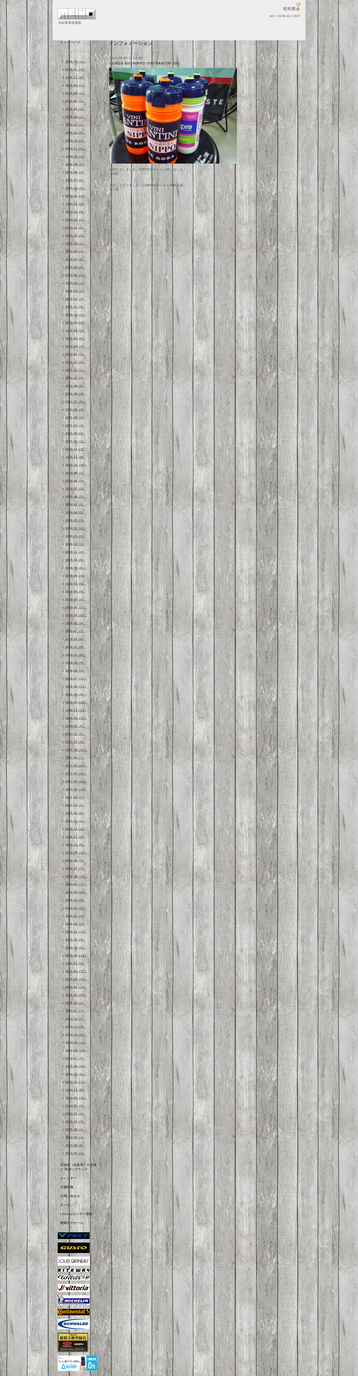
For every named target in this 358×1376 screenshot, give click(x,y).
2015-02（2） (75, 1002)
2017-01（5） (75, 820)
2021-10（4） (75, 377)
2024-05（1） (75, 196)
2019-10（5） (75, 559)
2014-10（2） (75, 1034)
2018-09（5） (75, 662)
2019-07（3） (75, 583)
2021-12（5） (75, 362)
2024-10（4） (75, 156)
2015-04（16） (76, 987)
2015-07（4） (75, 963)
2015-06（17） (76, 971)
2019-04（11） (76, 607)
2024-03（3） (75, 203)
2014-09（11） (76, 1042)
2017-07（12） (76, 773)
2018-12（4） (75, 639)
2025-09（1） (75, 85)
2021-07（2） (75, 401)
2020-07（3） (75, 488)
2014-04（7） (75, 1082)
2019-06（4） (75, 591)
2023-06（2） (75, 267)
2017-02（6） (75, 813)
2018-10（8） (75, 654)
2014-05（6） (75, 1074)
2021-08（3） (75, 393)
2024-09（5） (75, 164)
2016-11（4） (75, 836)
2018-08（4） (75, 670)
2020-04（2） (75, 512)
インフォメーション (75, 51)
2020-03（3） (75, 520)
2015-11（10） (76, 931)
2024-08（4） (75, 172)
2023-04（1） (75, 283)
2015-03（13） (76, 995)
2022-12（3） (75, 298)
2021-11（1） (75, 370)
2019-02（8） (75, 623)
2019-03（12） (76, 615)
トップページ (70, 42)
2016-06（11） (76, 876)
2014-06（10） (76, 1066)
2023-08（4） (75, 251)
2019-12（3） (75, 544)
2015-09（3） (75, 947)
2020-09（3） (75, 472)
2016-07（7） (75, 868)
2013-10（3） (75, 1129)
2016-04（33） (76, 892)
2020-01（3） (75, 536)
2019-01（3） (75, 631)
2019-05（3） (75, 599)
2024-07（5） (75, 180)
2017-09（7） (75, 757)
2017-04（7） (75, 797)
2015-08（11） (76, 955)
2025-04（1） (75, 116)
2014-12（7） (75, 1018)
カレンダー (68, 1178)
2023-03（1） (75, 290)
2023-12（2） (75, 219)
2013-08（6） (75, 1145)
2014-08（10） (76, 1050)
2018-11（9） (75, 646)
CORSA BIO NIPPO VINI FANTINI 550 (144, 63)
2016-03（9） (75, 900)
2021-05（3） (75, 417)
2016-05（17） (76, 884)
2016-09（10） (76, 852)
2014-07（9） (75, 1058)
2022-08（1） (75, 330)
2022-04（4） (75, 346)
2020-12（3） (75, 449)
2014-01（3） (75, 1105)
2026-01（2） (75, 69)
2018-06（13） (76, 686)
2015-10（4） (75, 939)
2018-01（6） (75, 726)
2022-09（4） (75, 322)
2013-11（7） (75, 1121)
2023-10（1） (75, 235)
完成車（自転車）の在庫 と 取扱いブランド (78, 1167)
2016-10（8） (75, 844)
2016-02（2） (75, 908)
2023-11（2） (75, 227)
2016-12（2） (75, 828)
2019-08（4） (75, 575)
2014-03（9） (75, 1089)
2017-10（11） (76, 749)
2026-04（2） (75, 61)
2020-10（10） (76, 464)
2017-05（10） (76, 789)
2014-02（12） (76, 1097)
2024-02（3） (75, 211)
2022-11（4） (75, 306)
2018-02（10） (76, 718)
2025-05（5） (75, 108)
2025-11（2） (75, 77)
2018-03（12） (76, 710)
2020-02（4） (75, 528)
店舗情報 (67, 1187)
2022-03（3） (75, 354)
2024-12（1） (75, 140)
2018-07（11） (76, 678)
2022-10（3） (75, 314)
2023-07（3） (75, 259)
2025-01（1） (75, 132)
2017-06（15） (76, 781)
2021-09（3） (75, 385)
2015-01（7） (75, 1010)
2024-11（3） (75, 148)
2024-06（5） (75, 188)
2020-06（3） (75, 496)
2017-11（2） (75, 741)
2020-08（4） (75, 480)
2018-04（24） (76, 702)
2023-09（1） (75, 243)
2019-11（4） (75, 552)
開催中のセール (71, 1223)
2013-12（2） (75, 1113)
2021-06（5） (75, 409)
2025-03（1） (75, 124)
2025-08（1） (75, 93)
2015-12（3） (75, 923)
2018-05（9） (75, 694)
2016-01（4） (75, 915)
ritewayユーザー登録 (76, 1214)
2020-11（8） (75, 457)
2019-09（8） (75, 567)
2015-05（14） (76, 979)
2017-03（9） (75, 805)
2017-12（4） (75, 733)
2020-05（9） (75, 504)
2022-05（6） (75, 338)
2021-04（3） (75, 425)
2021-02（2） (75, 441)
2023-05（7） (75, 275)
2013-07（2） (75, 1153)
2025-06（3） (75, 101)
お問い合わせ (70, 1196)
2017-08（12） (76, 765)
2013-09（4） (75, 1137)
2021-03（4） (75, 433)
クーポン (67, 1205)
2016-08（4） (75, 860)
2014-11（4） (75, 1026)
